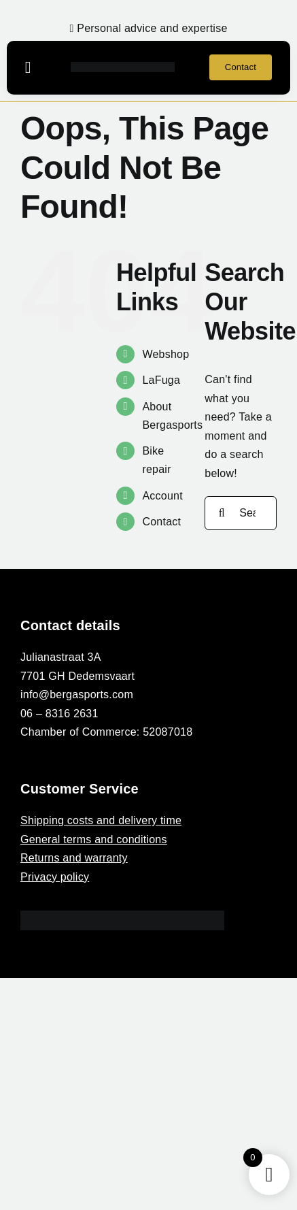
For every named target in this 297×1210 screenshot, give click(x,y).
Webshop (165, 354)
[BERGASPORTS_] (123, 67)
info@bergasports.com (76, 694)
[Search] (222, 513)
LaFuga (161, 380)
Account (162, 496)
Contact (161, 521)
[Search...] (241, 513)
